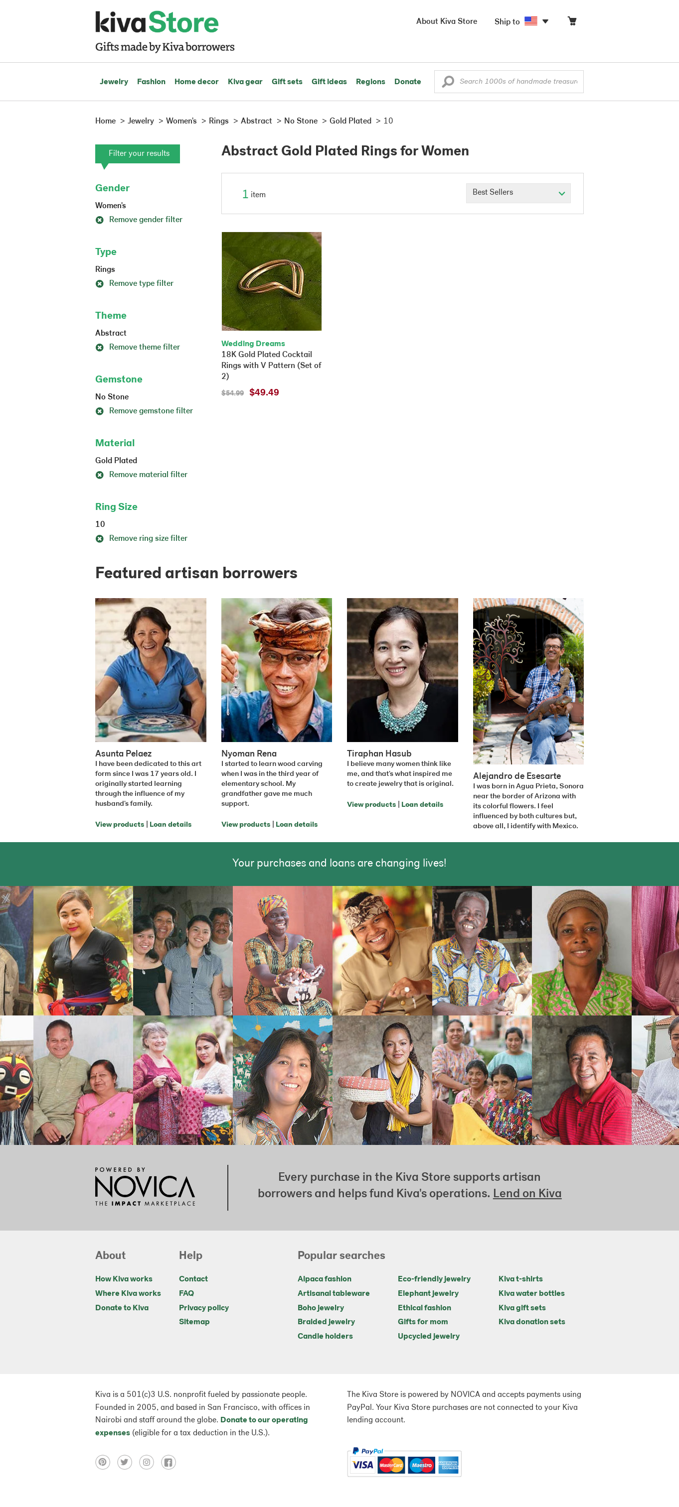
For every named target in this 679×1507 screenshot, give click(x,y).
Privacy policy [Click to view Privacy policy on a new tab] (204, 1308)
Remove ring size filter (141, 539)
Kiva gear (245, 82)
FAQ (186, 1294)
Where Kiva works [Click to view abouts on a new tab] (128, 1294)
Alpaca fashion (324, 1279)
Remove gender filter (138, 220)
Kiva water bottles (532, 1294)
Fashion (151, 82)
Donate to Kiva (122, 1308)
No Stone (112, 397)
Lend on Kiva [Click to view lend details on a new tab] (527, 1194)
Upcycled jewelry (429, 1337)
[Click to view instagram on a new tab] (150, 1462)
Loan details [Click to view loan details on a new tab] (170, 825)
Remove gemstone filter (144, 411)
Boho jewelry (321, 1308)
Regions (370, 82)
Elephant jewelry (428, 1294)
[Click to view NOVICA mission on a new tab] (145, 1188)
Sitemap (194, 1322)
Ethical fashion (424, 1308)
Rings (105, 270)
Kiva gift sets (522, 1308)
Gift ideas (329, 82)
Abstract (111, 334)
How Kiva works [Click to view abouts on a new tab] (124, 1279)
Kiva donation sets (532, 1322)
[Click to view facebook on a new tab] (171, 1462)
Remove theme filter (137, 348)
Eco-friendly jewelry (434, 1279)
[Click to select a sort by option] (518, 193)
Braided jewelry (326, 1322)
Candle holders (325, 1337)
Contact (193, 1279)
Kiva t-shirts (521, 1279)
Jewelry (114, 82)
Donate (407, 82)
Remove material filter (141, 475)
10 (100, 525)
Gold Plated (116, 461)
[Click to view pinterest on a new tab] (106, 1462)
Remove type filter (134, 284)
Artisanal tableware (334, 1294)
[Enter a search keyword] (509, 81)
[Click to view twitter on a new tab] (128, 1462)
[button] (448, 84)
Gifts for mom (423, 1322)
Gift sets (287, 82)
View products (119, 825)
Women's (110, 206)
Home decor (196, 82)
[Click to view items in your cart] (572, 23)
